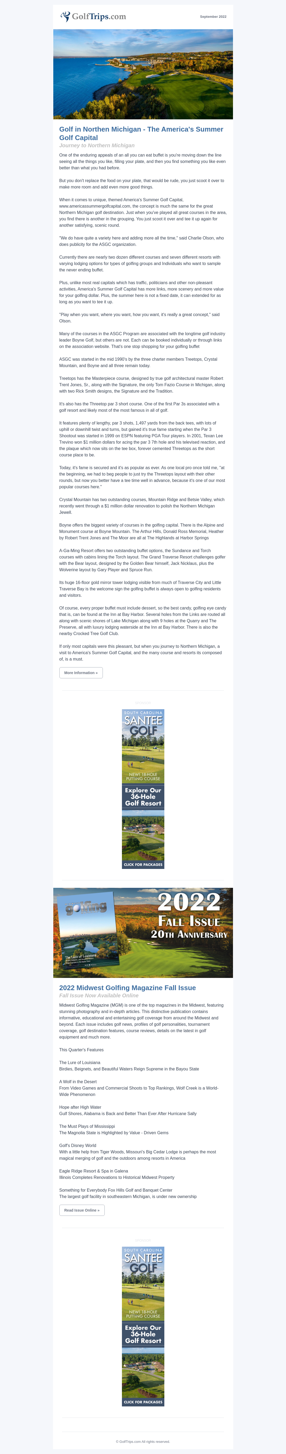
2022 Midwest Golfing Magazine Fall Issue (127, 988)
